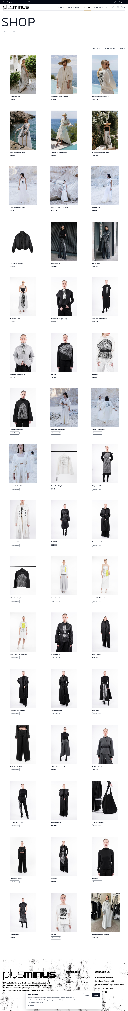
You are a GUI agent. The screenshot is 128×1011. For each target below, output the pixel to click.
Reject (87, 995)
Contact (84, 981)
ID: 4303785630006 (104, 988)
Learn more (31, 1005)
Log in (115, 2)
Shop (87, 7)
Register (122, 2)
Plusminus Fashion (104, 977)
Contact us (101, 7)
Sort (122, 48)
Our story (74, 7)
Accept (96, 995)
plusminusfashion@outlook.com (109, 984)
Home (61, 7)
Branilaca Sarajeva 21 (104, 981)
